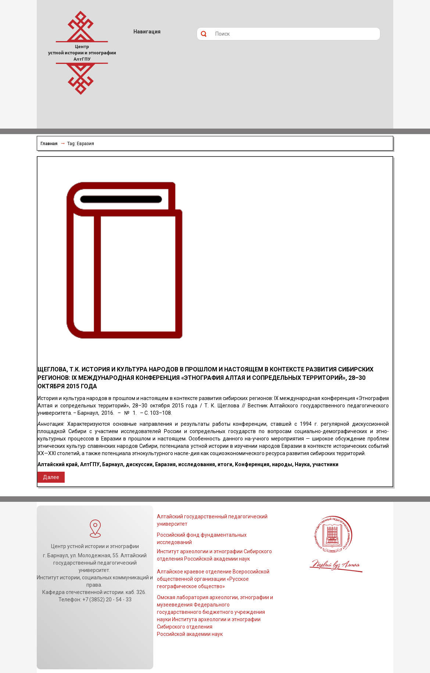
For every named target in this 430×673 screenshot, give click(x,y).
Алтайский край (57, 464)
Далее (51, 477)
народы (282, 464)
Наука (302, 464)
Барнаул (112, 464)
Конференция (252, 464)
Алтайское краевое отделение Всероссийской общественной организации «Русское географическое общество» (213, 579)
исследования (196, 464)
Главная (48, 143)
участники (325, 464)
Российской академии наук (190, 634)
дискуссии (139, 464)
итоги (225, 464)
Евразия (165, 464)
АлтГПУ (90, 464)
